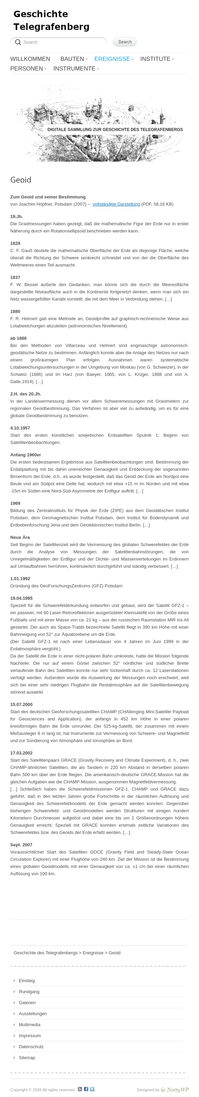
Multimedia (29, 1024)
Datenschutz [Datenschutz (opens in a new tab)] (31, 1046)
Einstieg (27, 980)
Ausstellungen (33, 1013)
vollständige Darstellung (116, 204)
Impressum (30, 1035)
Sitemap (27, 1057)
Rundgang (29, 991)
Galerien (27, 1002)
